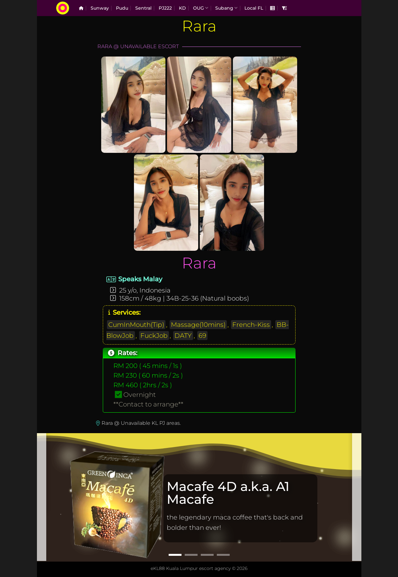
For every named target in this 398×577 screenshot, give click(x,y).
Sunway (100, 8)
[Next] (357, 497)
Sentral (143, 8)
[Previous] (41, 497)
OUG (200, 8)
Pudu (122, 8)
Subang (226, 8)
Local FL (253, 8)
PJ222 (165, 8)
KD (182, 8)
